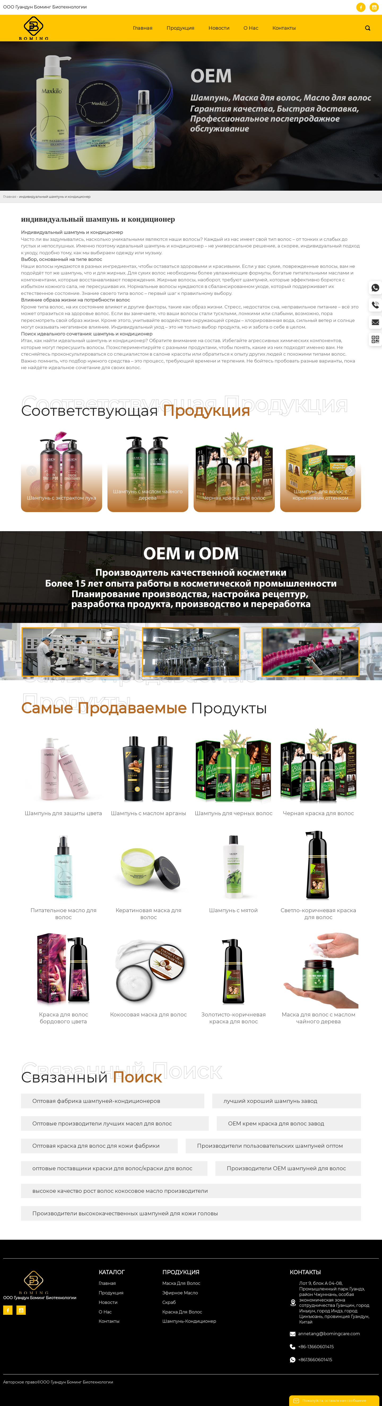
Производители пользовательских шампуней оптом (270, 1146)
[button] (350, 471)
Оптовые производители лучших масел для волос (102, 1123)
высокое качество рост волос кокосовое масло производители (120, 1191)
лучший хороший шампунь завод (270, 1101)
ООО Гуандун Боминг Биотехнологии (45, 7)
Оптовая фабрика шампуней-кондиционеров (96, 1101)
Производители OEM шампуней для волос (286, 1168)
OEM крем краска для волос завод (276, 1123)
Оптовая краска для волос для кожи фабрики (96, 1146)
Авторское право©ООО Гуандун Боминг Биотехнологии (58, 1382)
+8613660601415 (315, 1359)
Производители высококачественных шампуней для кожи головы (125, 1213)
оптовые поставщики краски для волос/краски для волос (112, 1168)
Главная (9, 197)
